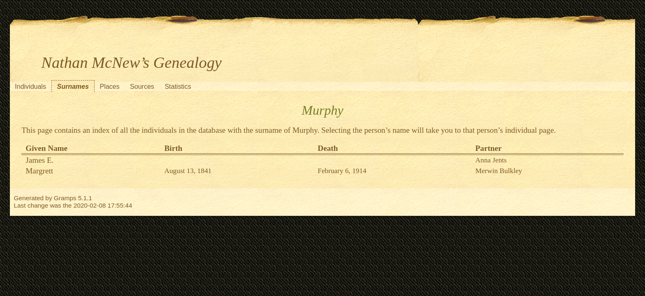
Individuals (30, 86)
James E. (39, 160)
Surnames (73, 86)
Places (109, 86)
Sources (142, 86)
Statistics (178, 86)
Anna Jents (491, 160)
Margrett (39, 170)
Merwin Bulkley (499, 171)
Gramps (65, 197)
